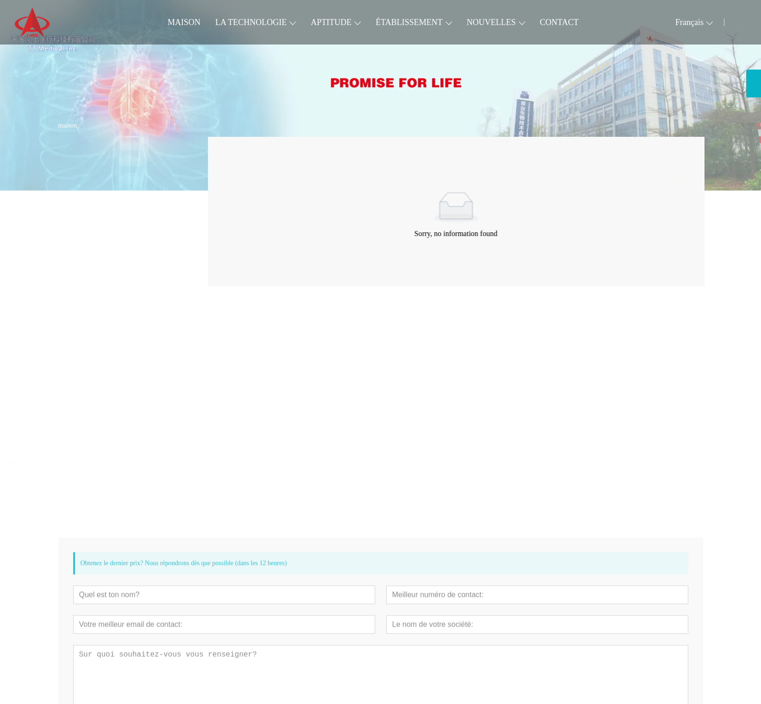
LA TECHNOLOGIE (251, 22)
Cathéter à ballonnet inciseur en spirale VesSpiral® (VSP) (106, 467)
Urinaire (71, 263)
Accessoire (75, 280)
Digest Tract (77, 246)
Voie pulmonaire (83, 212)
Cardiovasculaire (84, 177)
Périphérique (78, 194)
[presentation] (68, 410)
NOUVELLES (491, 22)
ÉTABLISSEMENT (409, 22)
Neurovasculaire (83, 229)
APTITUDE (331, 22)
